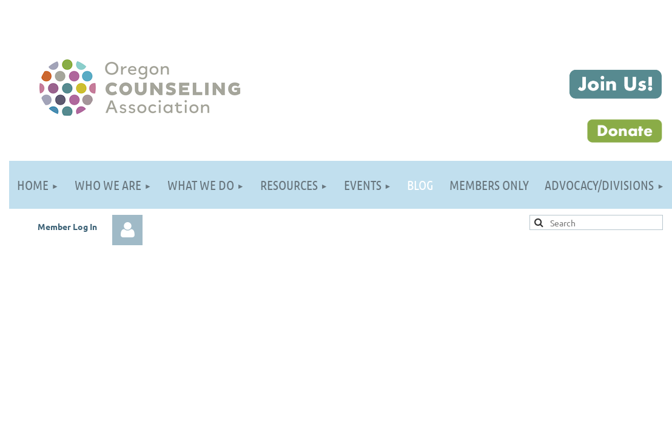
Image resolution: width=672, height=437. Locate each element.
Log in (127, 230)
